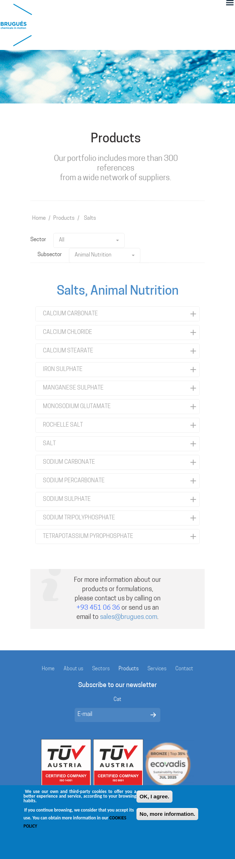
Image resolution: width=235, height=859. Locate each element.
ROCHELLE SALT (63, 425)
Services (157, 669)
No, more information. (167, 818)
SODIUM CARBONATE (69, 462)
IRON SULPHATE (62, 369)
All (89, 240)
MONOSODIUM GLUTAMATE (77, 407)
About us (73, 669)
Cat (117, 699)
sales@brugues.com (128, 617)
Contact (184, 669)
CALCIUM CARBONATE (70, 314)
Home (39, 218)
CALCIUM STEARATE (68, 351)
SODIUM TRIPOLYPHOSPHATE (79, 518)
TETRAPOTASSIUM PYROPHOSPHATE (88, 536)
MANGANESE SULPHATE (73, 388)
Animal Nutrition (105, 255)
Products (64, 218)
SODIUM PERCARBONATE (74, 481)
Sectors (101, 669)
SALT (49, 444)
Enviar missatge (153, 715)
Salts (90, 218)
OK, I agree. (154, 801)
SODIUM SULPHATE (67, 499)
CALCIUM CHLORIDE (67, 332)
